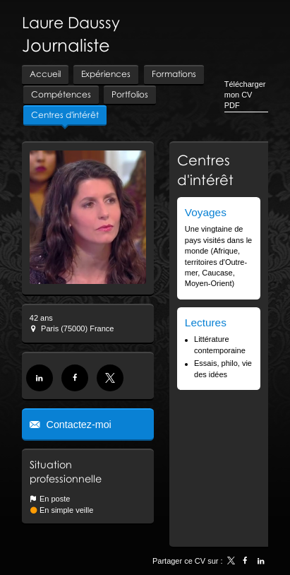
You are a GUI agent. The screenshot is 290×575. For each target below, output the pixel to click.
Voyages (205, 212)
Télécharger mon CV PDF (245, 95)
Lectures (205, 322)
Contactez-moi (77, 424)
